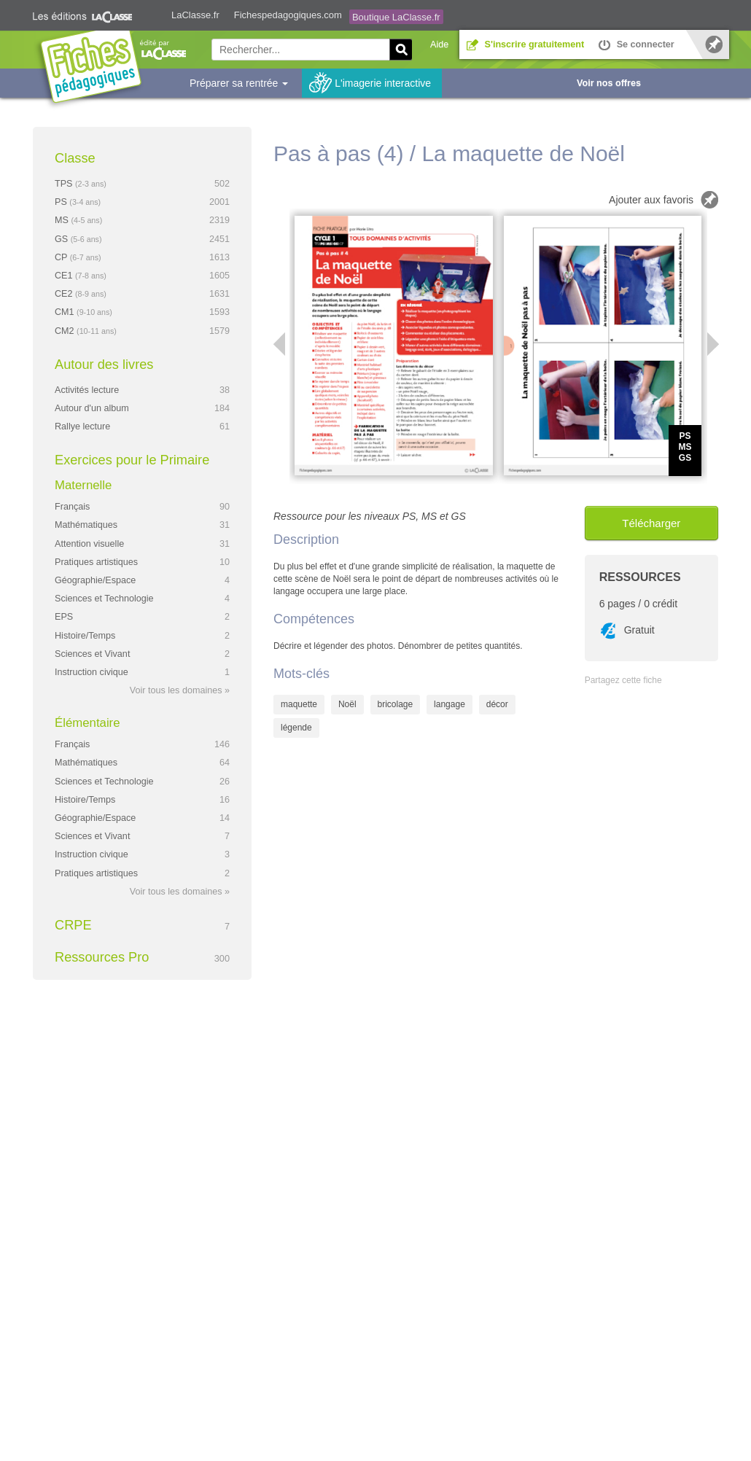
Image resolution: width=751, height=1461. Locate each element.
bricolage (395, 704)
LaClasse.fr (195, 14)
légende (296, 727)
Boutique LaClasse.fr (396, 17)
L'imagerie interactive (383, 83)
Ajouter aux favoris (651, 200)
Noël (347, 704)
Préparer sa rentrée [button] (239, 83)
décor (497, 704)
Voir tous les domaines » (180, 690)
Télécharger (651, 523)
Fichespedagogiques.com (288, 14)
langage (449, 704)
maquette (299, 704)
